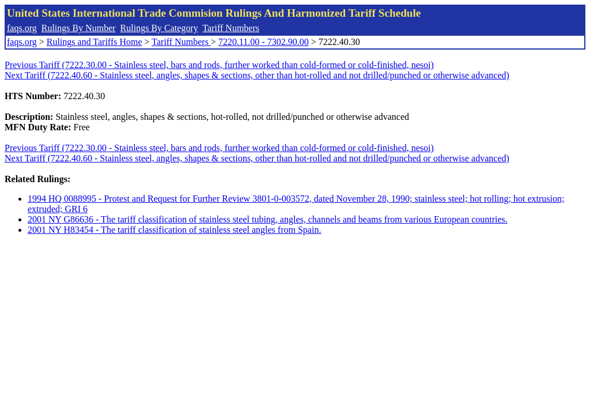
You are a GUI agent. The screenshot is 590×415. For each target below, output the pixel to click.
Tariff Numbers (230, 28)
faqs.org (22, 28)
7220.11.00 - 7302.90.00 (263, 42)
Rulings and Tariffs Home (94, 42)
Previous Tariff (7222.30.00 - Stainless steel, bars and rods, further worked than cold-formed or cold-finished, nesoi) (219, 65)
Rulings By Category (159, 28)
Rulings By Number (78, 28)
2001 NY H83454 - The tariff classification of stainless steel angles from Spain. (174, 230)
